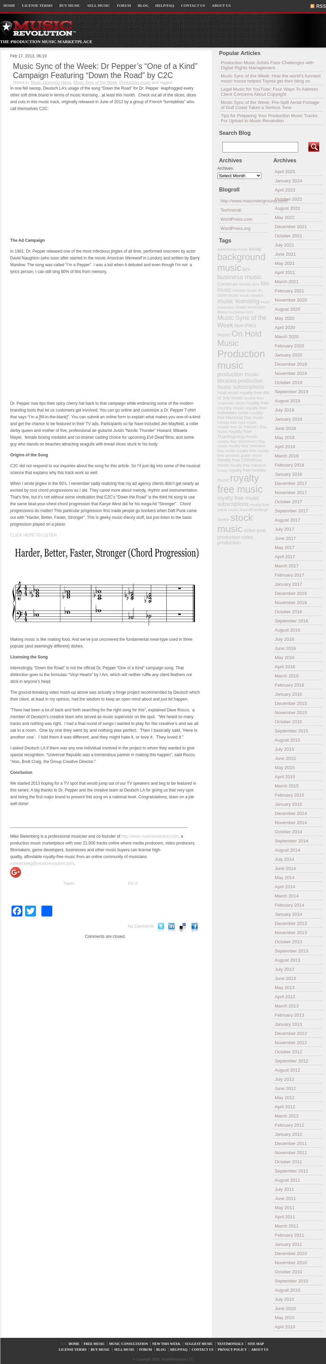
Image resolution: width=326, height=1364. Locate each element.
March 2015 (286, 785)
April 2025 (285, 171)
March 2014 (286, 895)
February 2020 (289, 345)
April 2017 (285, 556)
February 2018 (289, 465)
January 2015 (288, 804)
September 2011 (291, 1171)
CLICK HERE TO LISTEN (33, 535)
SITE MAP (256, 1344)
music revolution (250, 307)
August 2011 (287, 1180)
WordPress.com (236, 219)
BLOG (143, 5)
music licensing (238, 301)
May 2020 (285, 318)
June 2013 (285, 978)
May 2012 (285, 1097)
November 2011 (291, 1152)
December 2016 (291, 593)
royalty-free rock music (237, 422)
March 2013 (286, 1005)
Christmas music (234, 284)
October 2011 (288, 1161)
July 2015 (284, 749)
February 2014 (289, 905)
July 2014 (284, 859)
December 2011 (291, 1143)
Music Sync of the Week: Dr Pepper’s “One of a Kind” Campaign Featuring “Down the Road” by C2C (105, 71)
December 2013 (291, 923)
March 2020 (286, 336)
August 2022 (287, 208)
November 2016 (291, 602)
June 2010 (285, 1308)
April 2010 (285, 1326)
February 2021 (289, 290)
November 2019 (291, 373)
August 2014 (287, 850)
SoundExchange (253, 509)
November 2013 (291, 932)
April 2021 (285, 272)
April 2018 (285, 446)
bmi (246, 269)
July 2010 (284, 1299)
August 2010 (287, 1290)
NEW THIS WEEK (166, 1344)
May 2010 (285, 1317)
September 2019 (291, 391)
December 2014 (291, 813)
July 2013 (284, 969)
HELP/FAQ (164, 5)
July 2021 (284, 245)
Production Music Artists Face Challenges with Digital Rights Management (267, 65)
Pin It (132, 883)
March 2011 (286, 1226)
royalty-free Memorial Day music (240, 415)
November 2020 (291, 300)
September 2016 (291, 620)
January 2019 (288, 419)
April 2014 (285, 886)
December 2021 (291, 226)
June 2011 (285, 1198)
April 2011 (285, 1216)
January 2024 (288, 180)
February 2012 (289, 1125)
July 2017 (284, 529)
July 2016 (284, 639)
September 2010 (291, 1281)
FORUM (124, 5)
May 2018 (285, 437)
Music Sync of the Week (95, 82)
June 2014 (285, 868)
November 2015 (291, 712)
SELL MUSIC (98, 5)
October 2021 (288, 235)
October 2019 (288, 382)
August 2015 (287, 740)
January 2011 (288, 1244)
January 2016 (288, 694)
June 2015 (285, 758)
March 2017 (286, 565)
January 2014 (288, 914)
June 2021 (285, 254)
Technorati (230, 210)
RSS (321, 6)
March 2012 (286, 1116)
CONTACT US (193, 5)
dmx (256, 284)
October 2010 (288, 1271)
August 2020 (287, 309)
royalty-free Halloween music (242, 410)
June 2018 (285, 428)
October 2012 (288, 1051)
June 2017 (285, 538)
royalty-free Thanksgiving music (237, 434)
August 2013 (287, 960)
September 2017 (291, 510)
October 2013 (288, 941)
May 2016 (285, 657)
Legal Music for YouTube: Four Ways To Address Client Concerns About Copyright (269, 92)
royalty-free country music (243, 405)
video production (235, 539)
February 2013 (289, 1015)
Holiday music (245, 290)
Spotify (223, 519)
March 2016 (286, 675)
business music (239, 276)
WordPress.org (235, 228)
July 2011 (284, 1189)
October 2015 (288, 721)
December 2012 (291, 1033)
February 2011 (289, 1235)
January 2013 (288, 1024)
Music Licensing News (51, 82)
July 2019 (284, 410)
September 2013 (291, 950)
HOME (9, 5)
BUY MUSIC (69, 5)
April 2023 (285, 190)
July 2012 (284, 1079)
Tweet (68, 883)
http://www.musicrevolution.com (150, 836)
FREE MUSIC (94, 1344)
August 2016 (287, 630)
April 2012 (285, 1106)
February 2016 (289, 685)
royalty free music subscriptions (238, 501)
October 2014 (288, 831)
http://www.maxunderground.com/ (244, 200)
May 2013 (285, 987)
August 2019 (287, 400)
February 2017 (289, 575)
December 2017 (291, 483)
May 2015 (285, 767)
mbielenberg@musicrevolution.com (42, 863)
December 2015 (291, 703)
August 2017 (287, 520)
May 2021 (285, 263)
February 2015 (289, 795)
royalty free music (240, 484)
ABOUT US (221, 5)
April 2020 (285, 327)
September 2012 (291, 1060)
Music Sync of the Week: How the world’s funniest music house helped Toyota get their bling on (271, 78)
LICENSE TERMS (37, 5)
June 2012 (285, 1088)
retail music (227, 392)
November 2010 (291, 1262)
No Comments (141, 926)
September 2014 (291, 840)
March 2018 (286, 455)
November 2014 (291, 822)
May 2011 (285, 1207)
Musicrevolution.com (235, 312)
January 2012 (288, 1134)
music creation (251, 295)
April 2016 (285, 666)
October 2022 (288, 199)
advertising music (232, 249)
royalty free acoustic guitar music (243, 452)
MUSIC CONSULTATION (128, 1344)
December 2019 (291, 364)
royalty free (246, 450)
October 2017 (288, 501)
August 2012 (287, 1070)
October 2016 (288, 611)
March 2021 (286, 281)
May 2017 (285, 547)
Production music (134, 82)
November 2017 (291, 492)
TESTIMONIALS (230, 1344)
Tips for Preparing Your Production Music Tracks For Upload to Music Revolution (269, 118)
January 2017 (288, 584)
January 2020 (288, 355)
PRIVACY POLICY (232, 1349)
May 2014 (285, 877)
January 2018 (288, 474)
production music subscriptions (240, 384)
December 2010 (291, 1253)
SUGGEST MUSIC (199, 1344)
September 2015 (291, 730)
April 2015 (285, 776)
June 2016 (285, 648)
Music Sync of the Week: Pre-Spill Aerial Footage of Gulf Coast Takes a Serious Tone (270, 105)
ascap (255, 249)
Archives (225, 168)
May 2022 (285, 217)
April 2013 (285, 996)
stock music (235, 523)
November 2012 (291, 1042)
